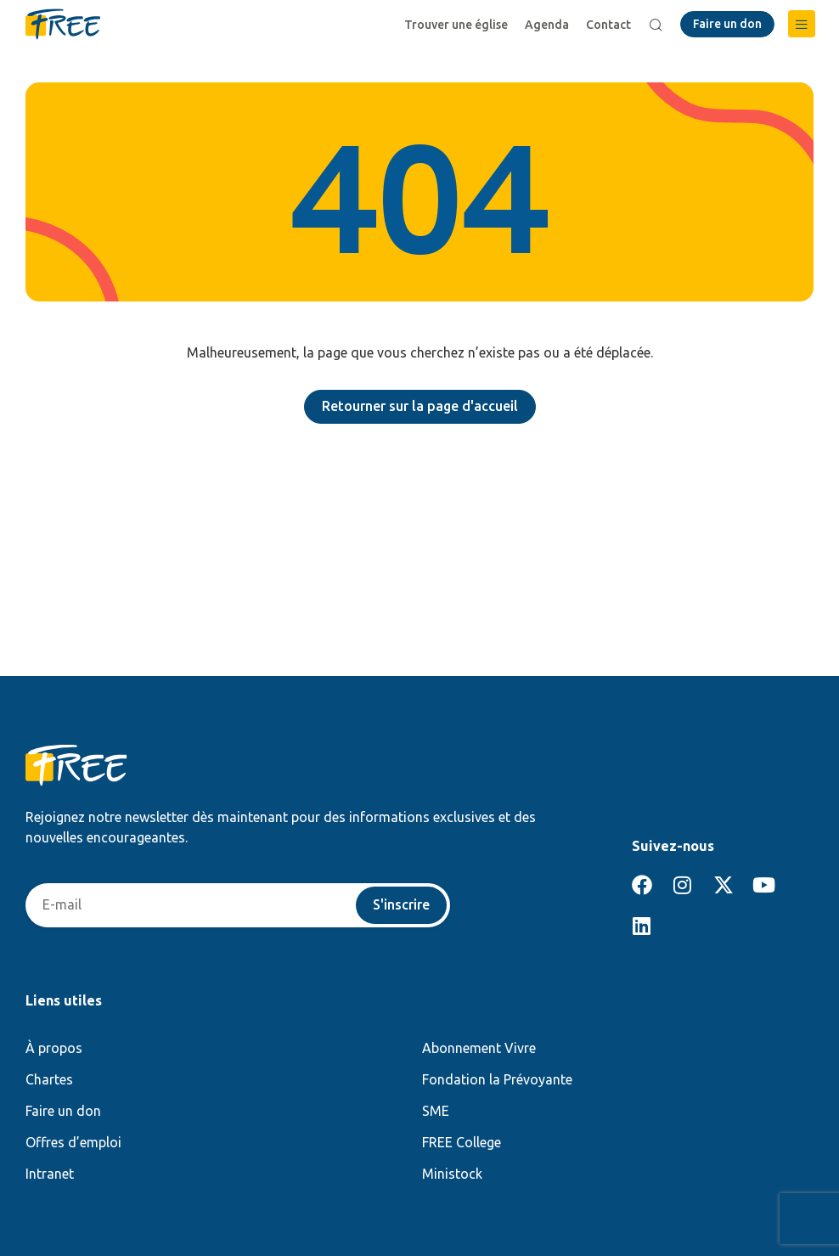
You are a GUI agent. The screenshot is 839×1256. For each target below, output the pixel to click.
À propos (53, 1048)
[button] (801, 23)
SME (435, 1110)
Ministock (452, 1173)
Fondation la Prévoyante (497, 1079)
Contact (608, 24)
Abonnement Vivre (479, 1048)
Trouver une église (456, 24)
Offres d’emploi (73, 1142)
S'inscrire (401, 905)
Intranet (49, 1173)
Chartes (49, 1079)
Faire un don (63, 1110)
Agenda (547, 24)
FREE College (461, 1142)
